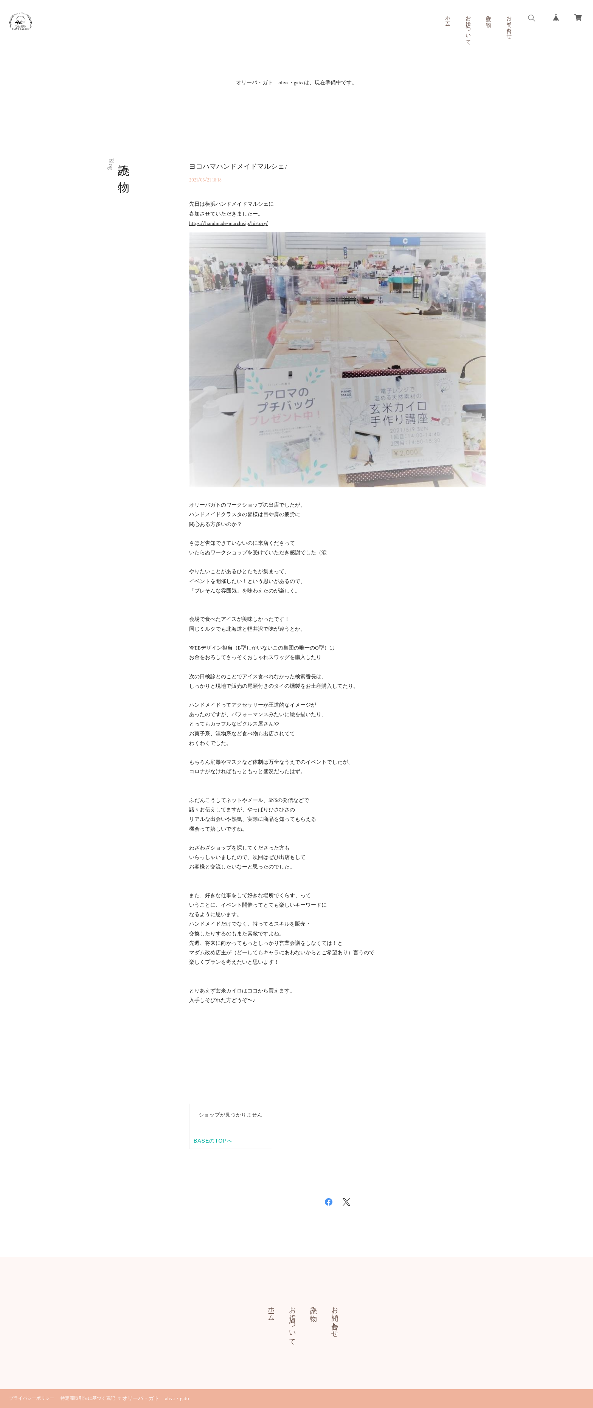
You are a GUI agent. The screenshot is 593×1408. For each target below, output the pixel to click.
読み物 (488, 15)
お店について (467, 27)
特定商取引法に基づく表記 (88, 1398)
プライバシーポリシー (31, 1398)
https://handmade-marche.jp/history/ (228, 223)
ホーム (447, 18)
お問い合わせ (508, 24)
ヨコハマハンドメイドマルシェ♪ (238, 166)
